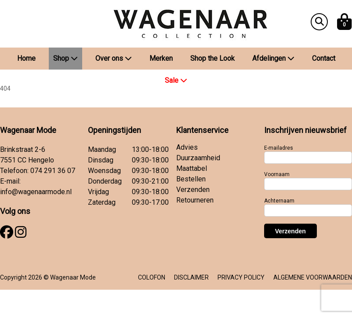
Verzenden (193, 189)
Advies (187, 147)
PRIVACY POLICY (241, 277)
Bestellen (191, 179)
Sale (176, 80)
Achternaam (279, 201)
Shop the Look (212, 58)
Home (26, 58)
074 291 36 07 (52, 170)
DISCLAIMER (191, 277)
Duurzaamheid (198, 158)
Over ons (113, 58)
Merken (161, 58)
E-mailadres (278, 148)
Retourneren (195, 200)
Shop (65, 58)
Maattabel (191, 168)
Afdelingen (273, 58)
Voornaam (277, 174)
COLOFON (151, 277)
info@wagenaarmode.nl (36, 192)
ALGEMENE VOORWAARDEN (312, 277)
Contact (323, 58)
